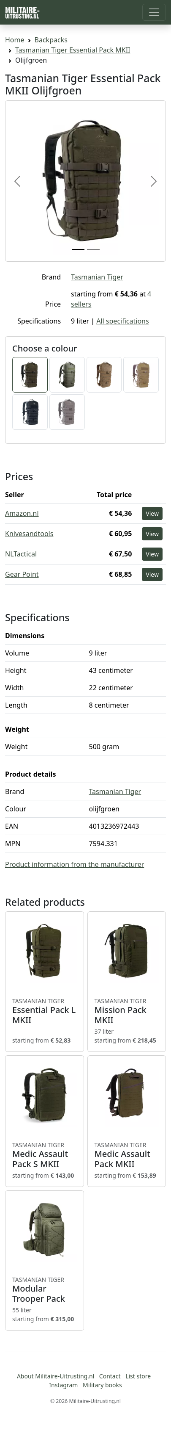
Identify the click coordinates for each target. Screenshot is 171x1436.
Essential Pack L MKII (44, 1011)
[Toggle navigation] (154, 12)
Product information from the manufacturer (74, 864)
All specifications (122, 321)
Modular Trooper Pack (44, 1290)
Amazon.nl (22, 513)
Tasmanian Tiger (97, 277)
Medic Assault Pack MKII (127, 1155)
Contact (110, 1376)
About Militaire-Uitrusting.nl (55, 1376)
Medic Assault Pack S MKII (44, 1155)
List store (138, 1376)
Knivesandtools (29, 533)
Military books (102, 1385)
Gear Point (22, 574)
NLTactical (21, 554)
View (152, 513)
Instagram (63, 1385)
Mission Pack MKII (127, 1011)
